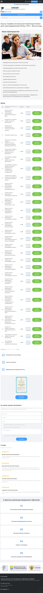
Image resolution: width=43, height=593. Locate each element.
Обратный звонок (21, 14)
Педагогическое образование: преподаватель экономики (9, 281)
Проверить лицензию (21, 397)
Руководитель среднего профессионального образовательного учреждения (11, 151)
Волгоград (28, 1)
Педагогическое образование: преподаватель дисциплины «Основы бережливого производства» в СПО (10, 320)
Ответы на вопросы (11, 362)
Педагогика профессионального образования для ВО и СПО (10, 329)
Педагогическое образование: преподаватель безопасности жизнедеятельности (10, 186)
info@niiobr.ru (5, 589)
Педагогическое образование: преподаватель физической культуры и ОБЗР (10, 309)
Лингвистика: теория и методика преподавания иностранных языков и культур (11, 178)
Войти (40, 1)
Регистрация (34, 1)
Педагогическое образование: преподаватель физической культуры (10, 253)
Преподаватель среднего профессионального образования (11, 336)
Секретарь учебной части (11, 135)
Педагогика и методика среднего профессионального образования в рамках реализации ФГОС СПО (10, 142)
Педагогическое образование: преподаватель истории (11, 218)
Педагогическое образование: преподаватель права (10, 232)
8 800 (6, 12)
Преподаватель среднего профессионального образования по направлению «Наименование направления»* (11, 168)
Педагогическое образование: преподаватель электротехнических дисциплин (10, 289)
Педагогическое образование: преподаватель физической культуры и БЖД (10, 113)
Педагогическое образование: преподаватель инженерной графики (10, 267)
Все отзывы (3, 447)
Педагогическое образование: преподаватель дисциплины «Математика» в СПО (10, 201)
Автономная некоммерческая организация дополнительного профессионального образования (21, 579)
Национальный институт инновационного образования (15, 8)
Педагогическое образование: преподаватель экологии (11, 274)
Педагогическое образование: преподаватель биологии (11, 194)
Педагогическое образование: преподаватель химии (10, 260)
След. (17, 349)
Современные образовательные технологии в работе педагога (10, 128)
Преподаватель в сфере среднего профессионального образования (10, 159)
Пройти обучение (36, 113)
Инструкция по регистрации (13, 354)
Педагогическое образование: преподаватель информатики (9, 210)
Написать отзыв (9, 447)
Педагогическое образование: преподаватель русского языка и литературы (11, 239)
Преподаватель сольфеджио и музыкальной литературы (11, 342)
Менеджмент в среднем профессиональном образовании (11, 121)
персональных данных (21, 435)
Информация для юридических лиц (15, 369)
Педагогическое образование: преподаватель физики (10, 246)
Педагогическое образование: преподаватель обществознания (9, 224)
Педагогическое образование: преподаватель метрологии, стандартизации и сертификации (9, 300)
